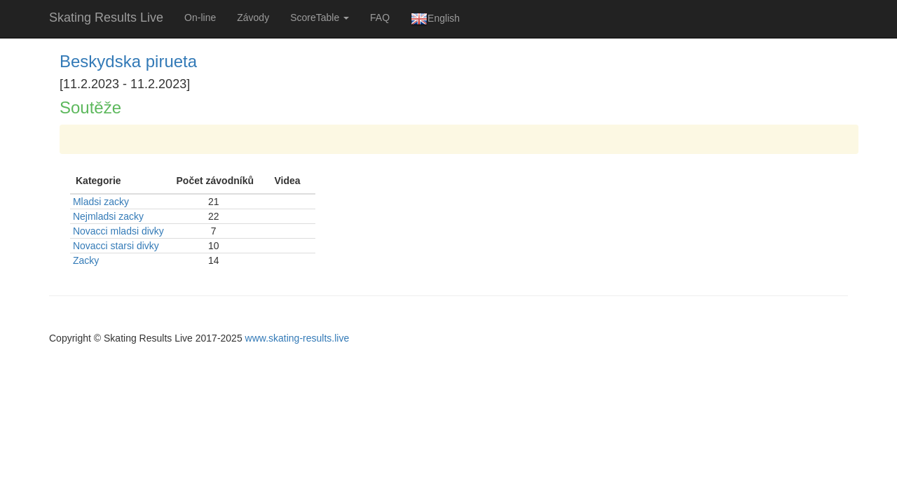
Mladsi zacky (101, 201)
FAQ (380, 17)
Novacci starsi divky (116, 245)
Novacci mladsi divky (118, 231)
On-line (200, 17)
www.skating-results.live (297, 338)
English (435, 18)
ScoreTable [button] (319, 17)
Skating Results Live (106, 17)
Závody (253, 17)
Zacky (86, 260)
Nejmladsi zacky (108, 216)
